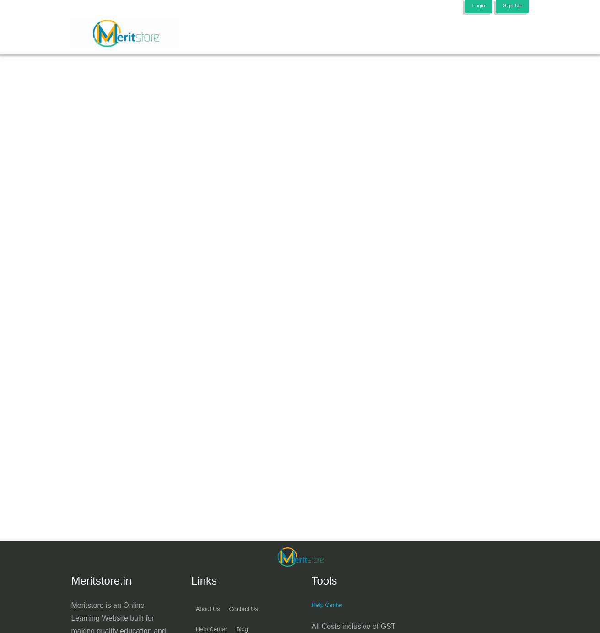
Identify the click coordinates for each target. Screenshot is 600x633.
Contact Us (253, 614)
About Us (211, 614)
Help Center (331, 609)
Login (474, 6)
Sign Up (510, 6)
